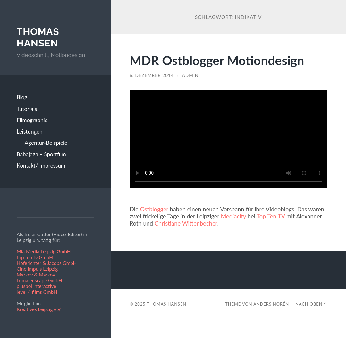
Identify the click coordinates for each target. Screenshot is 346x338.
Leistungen (30, 131)
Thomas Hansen (38, 37)
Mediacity (233, 216)
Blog (22, 97)
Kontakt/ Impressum (41, 165)
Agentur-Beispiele (46, 142)
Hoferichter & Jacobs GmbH (47, 263)
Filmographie (32, 120)
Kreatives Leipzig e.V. (39, 309)
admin (190, 75)
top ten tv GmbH (35, 257)
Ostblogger (154, 209)
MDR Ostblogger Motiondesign (217, 60)
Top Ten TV (271, 216)
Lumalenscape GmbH (39, 280)
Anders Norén (271, 304)
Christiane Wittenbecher (186, 223)
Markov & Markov (36, 274)
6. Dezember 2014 (152, 75)
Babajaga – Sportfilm (41, 154)
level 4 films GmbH (37, 292)
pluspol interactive (36, 286)
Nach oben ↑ (311, 304)
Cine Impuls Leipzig (37, 269)
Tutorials (27, 108)
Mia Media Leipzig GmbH (44, 251)
